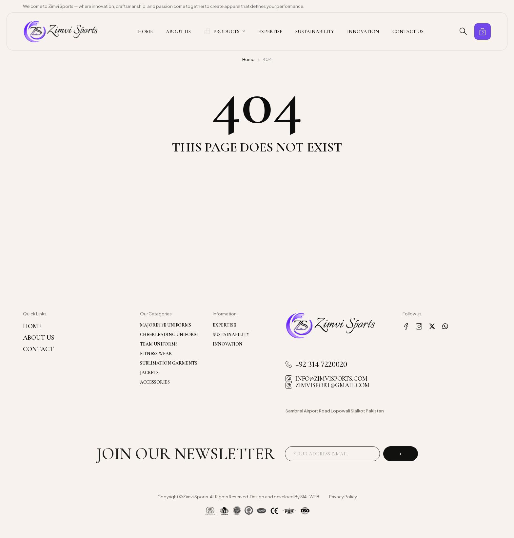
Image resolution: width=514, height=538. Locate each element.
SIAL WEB (309, 496)
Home (248, 59)
